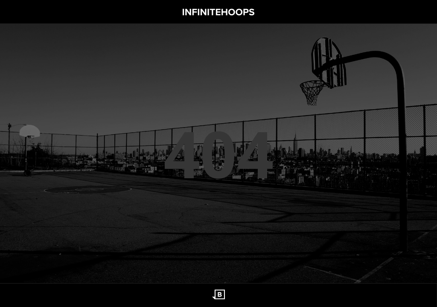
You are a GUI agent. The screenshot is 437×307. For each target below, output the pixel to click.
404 (218, 153)
